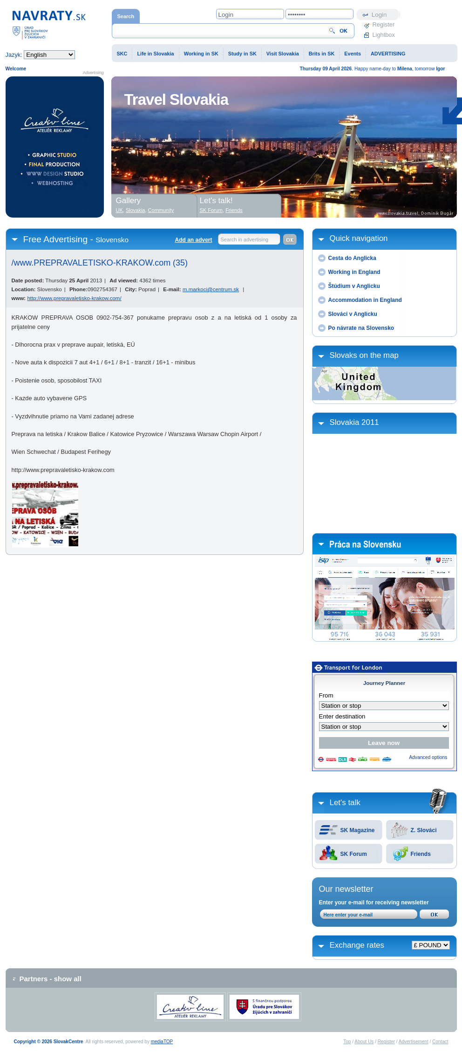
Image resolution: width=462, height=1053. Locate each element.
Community (161, 210)
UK (119, 210)
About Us (364, 1041)
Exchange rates (357, 945)
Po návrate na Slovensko (361, 328)
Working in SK (201, 53)
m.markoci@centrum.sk (211, 289)
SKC (122, 53)
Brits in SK (322, 53)
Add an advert (193, 240)
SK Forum (353, 854)
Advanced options (428, 757)
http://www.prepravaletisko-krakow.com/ (74, 298)
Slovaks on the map (364, 355)
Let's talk (345, 802)
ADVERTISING (388, 53)
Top (347, 1041)
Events (352, 53)
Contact (440, 1041)
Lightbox (384, 34)
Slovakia (135, 210)
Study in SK (242, 53)
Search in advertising (245, 239)
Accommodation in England (365, 300)
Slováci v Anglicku (352, 314)
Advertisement (413, 1041)
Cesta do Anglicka (352, 258)
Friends (421, 854)
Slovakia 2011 (354, 422)
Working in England (354, 272)
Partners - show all (51, 979)
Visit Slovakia (282, 53)
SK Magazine (357, 830)
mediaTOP (162, 1041)
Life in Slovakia (155, 53)
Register (384, 24)
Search (126, 16)
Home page (49, 24)
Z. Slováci (424, 830)
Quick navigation (359, 238)
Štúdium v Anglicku (354, 286)
